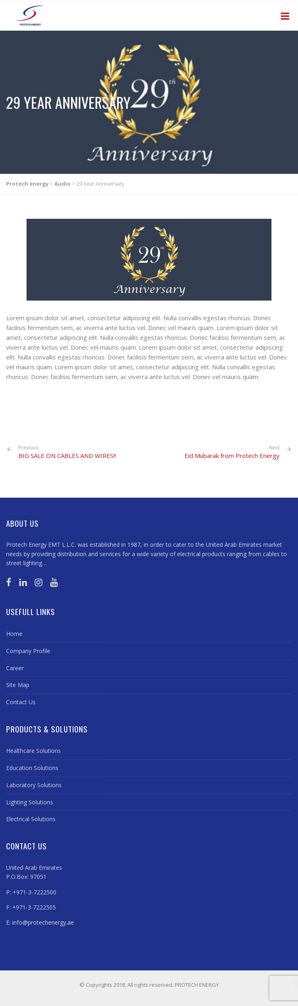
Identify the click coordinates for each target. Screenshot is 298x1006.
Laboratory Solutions (34, 785)
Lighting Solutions (29, 802)
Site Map (17, 685)
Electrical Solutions (31, 819)
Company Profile (28, 651)
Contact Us (21, 702)
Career (15, 668)
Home (14, 634)
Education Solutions (32, 768)
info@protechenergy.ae (43, 922)
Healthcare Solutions (33, 750)
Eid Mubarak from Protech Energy (232, 455)
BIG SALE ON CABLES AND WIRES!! (67, 452)
